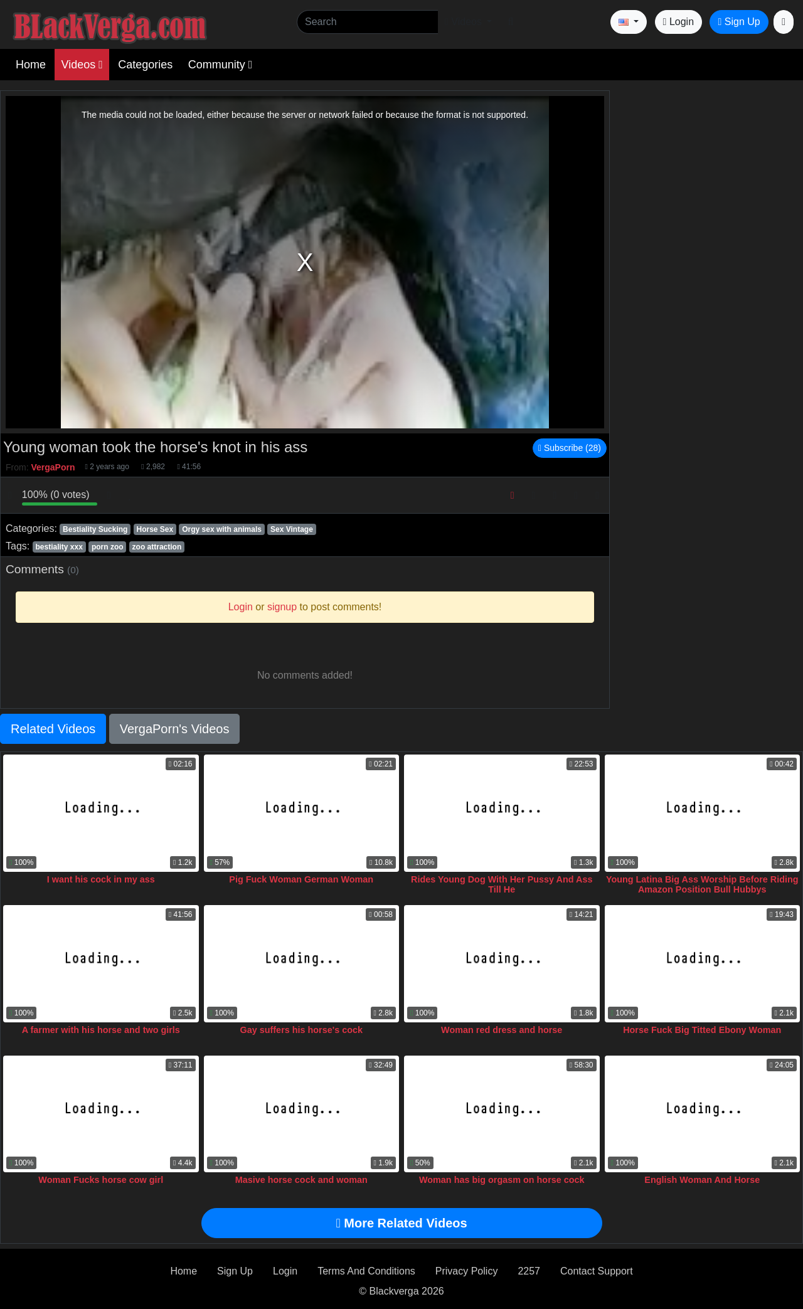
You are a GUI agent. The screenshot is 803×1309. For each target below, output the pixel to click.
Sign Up (739, 21)
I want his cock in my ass (101, 879)
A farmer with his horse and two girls (101, 1030)
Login (678, 21)
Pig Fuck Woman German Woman (301, 879)
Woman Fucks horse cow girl (100, 1180)
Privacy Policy (466, 1271)
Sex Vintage (291, 529)
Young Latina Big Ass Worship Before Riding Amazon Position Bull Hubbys (702, 884)
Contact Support (596, 1271)
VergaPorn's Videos (175, 729)
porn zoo (108, 547)
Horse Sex (154, 529)
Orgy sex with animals (222, 529)
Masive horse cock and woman (301, 1180)
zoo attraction (157, 547)
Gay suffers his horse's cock (301, 1030)
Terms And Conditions (366, 1271)
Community (220, 64)
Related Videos (53, 729)
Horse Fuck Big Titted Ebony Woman (702, 1030)
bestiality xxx (58, 547)
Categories (145, 64)
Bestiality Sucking (95, 529)
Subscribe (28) (569, 448)
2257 (529, 1271)
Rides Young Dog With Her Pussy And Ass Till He (501, 884)
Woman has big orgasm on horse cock (502, 1180)
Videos (81, 64)
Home (31, 64)
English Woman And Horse (702, 1180)
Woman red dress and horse (501, 1030)
